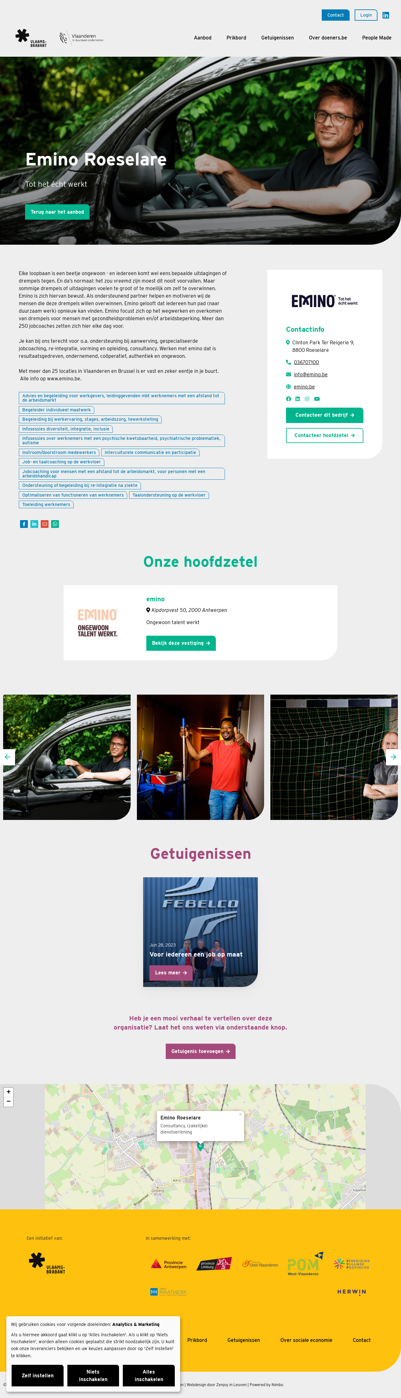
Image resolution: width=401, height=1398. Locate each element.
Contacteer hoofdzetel (321, 435)
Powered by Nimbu (266, 1384)
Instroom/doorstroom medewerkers (59, 452)
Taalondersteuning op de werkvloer (169, 495)
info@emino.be (311, 375)
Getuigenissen (277, 38)
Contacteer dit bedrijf (321, 415)
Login (366, 15)
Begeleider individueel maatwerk (56, 409)
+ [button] (9, 1092)
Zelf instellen (38, 1376)
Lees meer (167, 973)
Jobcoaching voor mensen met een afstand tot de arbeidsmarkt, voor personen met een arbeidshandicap (113, 473)
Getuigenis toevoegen (197, 1051)
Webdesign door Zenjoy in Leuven (217, 1384)
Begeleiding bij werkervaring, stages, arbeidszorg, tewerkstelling (90, 419)
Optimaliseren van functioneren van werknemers (73, 495)
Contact (335, 15)
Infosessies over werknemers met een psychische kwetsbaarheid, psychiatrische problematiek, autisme (121, 440)
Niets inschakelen (93, 1375)
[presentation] (7, 757)
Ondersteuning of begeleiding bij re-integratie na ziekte (80, 485)
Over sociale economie (306, 1340)
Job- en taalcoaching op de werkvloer (61, 461)
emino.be (304, 387)
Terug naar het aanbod (57, 212)
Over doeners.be (328, 38)
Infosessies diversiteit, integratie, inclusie (65, 428)
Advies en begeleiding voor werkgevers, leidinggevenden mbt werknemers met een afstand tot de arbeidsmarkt (120, 398)
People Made (377, 38)
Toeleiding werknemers (46, 504)
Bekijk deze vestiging (178, 643)
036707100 (306, 362)
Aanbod (202, 38)
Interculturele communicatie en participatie (150, 452)
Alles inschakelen (149, 1375)
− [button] (9, 1102)
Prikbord (236, 38)
